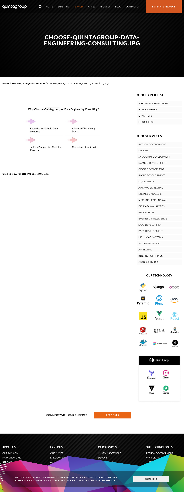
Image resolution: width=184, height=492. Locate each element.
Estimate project (163, 6)
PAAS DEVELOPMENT (150, 231)
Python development (159, 453)
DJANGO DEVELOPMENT (152, 163)
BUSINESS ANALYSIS (150, 194)
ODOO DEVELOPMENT (151, 169)
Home (49, 6)
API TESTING (145, 250)
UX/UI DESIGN (146, 182)
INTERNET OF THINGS (150, 256)
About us (105, 6)
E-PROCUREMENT (148, 110)
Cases (91, 6)
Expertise (63, 6)
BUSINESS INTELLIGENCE (152, 219)
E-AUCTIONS (145, 116)
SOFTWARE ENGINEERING (153, 103)
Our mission (10, 453)
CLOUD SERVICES (148, 262)
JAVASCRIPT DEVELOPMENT (154, 157)
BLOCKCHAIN (146, 213)
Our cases (56, 453)
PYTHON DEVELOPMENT (152, 144)
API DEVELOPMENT (149, 244)
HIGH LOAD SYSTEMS (150, 237)
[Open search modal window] (40, 6)
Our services (107, 447)
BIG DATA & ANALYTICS (151, 206)
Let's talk (112, 415)
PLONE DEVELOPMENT (151, 175)
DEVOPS (143, 151)
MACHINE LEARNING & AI (152, 200)
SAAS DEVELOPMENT (150, 225)
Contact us (133, 6)
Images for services (34, 83)
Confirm (151, 479)
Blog (118, 6)
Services (78, 6)
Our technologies (159, 447)
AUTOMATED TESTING (150, 188)
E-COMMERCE (146, 122)
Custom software (109, 453)
